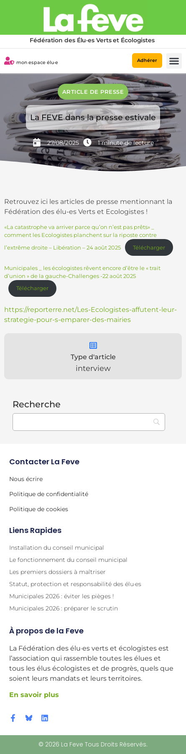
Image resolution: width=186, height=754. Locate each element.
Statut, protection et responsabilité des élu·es (75, 584)
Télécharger (149, 247)
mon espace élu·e (37, 62)
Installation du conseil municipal (56, 547)
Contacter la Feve (44, 461)
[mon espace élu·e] (9, 61)
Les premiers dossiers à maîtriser (57, 572)
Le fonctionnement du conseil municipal (68, 560)
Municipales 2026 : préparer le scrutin (63, 608)
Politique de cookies (38, 509)
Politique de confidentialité (48, 494)
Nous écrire (26, 479)
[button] (174, 61)
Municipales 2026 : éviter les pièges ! (61, 596)
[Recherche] (89, 422)
